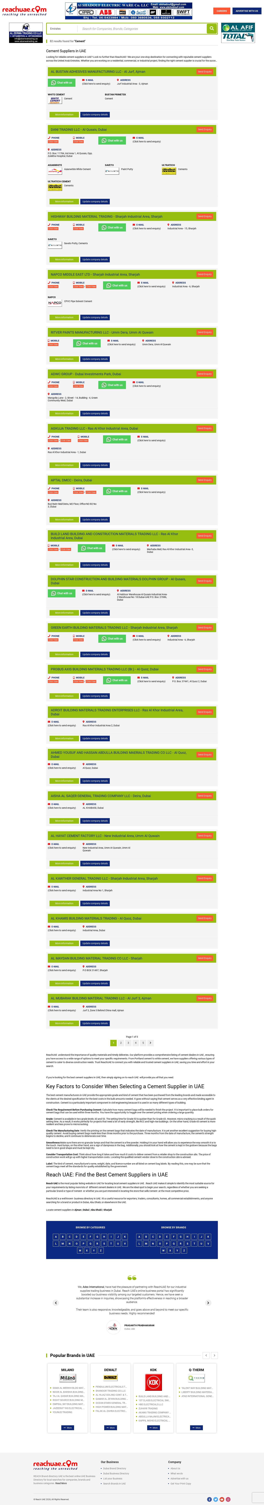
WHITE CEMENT (56, 94)
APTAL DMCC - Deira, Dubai (71, 480)
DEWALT (110, 1370)
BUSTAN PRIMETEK (115, 94)
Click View (53, 142)
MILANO (67, 1370)
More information (64, 114)
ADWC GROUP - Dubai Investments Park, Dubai (86, 374)
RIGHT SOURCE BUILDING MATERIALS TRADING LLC (69, 1400)
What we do (177, 1473)
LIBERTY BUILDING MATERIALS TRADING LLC (198, 1392)
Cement (80, 41)
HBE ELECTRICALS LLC (151, 1404)
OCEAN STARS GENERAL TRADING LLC (112, 1402)
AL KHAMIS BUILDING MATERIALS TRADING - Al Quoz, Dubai (96, 918)
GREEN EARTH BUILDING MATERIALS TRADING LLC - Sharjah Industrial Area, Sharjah (114, 627)
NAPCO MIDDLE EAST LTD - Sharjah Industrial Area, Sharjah (95, 274)
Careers (222, 11)
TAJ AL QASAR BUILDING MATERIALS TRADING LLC (69, 1395)
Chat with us (61, 82)
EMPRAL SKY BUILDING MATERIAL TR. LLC (69, 1404)
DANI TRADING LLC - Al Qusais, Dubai (79, 130)
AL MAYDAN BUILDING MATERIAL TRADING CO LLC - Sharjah (96, 958)
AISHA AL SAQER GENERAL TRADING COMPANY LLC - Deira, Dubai (101, 796)
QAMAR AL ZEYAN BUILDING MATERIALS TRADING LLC (112, 1398)
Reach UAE (40, 1499)
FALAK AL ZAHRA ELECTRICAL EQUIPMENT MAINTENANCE (112, 1410)
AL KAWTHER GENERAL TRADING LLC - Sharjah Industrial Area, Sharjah (104, 878)
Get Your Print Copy (181, 1483)
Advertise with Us (247, 11)
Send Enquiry (205, 71)
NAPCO (52, 297)
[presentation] (56, 1302)
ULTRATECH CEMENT (59, 181)
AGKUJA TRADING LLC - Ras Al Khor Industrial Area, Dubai (94, 428)
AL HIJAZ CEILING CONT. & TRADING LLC (112, 1394)
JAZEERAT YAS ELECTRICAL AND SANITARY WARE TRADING (69, 1408)
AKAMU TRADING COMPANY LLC (155, 1412)
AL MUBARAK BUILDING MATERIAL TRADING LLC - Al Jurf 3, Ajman (101, 998)
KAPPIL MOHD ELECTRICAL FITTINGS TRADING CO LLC (155, 1420)
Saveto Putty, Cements (76, 243)
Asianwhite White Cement (77, 169)
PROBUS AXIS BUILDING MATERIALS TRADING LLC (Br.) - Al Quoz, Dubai (105, 669)
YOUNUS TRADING (62, 1412)
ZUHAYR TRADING (148, 1408)
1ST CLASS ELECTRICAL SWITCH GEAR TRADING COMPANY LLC (155, 1400)
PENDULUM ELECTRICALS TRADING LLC (112, 1386)
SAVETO (109, 165)
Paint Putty (127, 169)
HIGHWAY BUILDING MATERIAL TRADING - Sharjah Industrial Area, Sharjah (106, 216)
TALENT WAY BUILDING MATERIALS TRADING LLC (198, 1388)
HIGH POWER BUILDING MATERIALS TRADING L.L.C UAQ (112, 1406)
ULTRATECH (168, 165)
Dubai (86, 1209)
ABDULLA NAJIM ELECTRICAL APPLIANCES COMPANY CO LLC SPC (155, 1416)
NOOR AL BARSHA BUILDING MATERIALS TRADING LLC (69, 1391)
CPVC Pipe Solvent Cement (78, 301)
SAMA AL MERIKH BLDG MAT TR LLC (69, 1387)
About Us (175, 1468)
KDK (153, 1370)
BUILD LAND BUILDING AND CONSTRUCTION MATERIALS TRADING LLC (155, 1396)
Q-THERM (196, 1370)
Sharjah (108, 1209)
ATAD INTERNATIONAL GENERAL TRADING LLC (198, 1396)
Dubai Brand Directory (114, 1468)
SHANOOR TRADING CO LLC (111, 1390)
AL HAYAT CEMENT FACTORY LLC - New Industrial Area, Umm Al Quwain (105, 835)
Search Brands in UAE (114, 1483)
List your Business (112, 1478)
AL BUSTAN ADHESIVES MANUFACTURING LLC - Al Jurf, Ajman (98, 72)
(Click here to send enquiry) (96, 83)
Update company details (95, 114)
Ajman (78, 1209)
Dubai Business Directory (116, 1473)
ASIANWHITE (55, 165)
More (68, 1427)
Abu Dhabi (96, 1209)
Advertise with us (179, 1478)
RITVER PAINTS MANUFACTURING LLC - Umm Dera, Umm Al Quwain (102, 332)
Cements (182, 169)
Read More (61, 1483)
